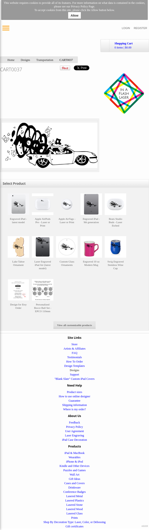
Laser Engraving (74, 435)
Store (74, 344)
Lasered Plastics (74, 500)
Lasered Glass (74, 513)
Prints (74, 517)
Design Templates (74, 366)
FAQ (74, 353)
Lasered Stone (74, 504)
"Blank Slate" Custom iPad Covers (74, 379)
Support (74, 374)
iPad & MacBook (74, 453)
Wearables (74, 457)
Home (11, 60)
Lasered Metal (74, 496)
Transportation (44, 60)
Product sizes (74, 392)
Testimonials (74, 357)
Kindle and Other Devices (75, 466)
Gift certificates (75, 526)
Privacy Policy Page (82, 6)
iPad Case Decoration (74, 439)
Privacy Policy (74, 427)
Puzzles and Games (74, 470)
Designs (25, 60)
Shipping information (74, 405)
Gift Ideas (74, 479)
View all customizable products (74, 325)
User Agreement (74, 431)
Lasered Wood (74, 509)
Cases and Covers (74, 483)
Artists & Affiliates (74, 348)
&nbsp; (18, 212)
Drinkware (74, 487)
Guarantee (74, 400)
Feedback (74, 422)
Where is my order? (74, 409)
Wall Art (75, 474)
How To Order (74, 361)
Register (140, 28)
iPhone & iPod (74, 461)
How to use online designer (74, 396)
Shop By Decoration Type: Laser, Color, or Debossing (74, 522)
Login (126, 28)
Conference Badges (74, 492)
